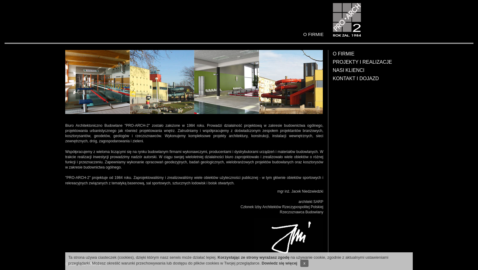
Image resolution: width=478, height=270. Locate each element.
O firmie (344, 53)
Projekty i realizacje (362, 62)
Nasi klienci (349, 70)
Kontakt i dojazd (356, 78)
